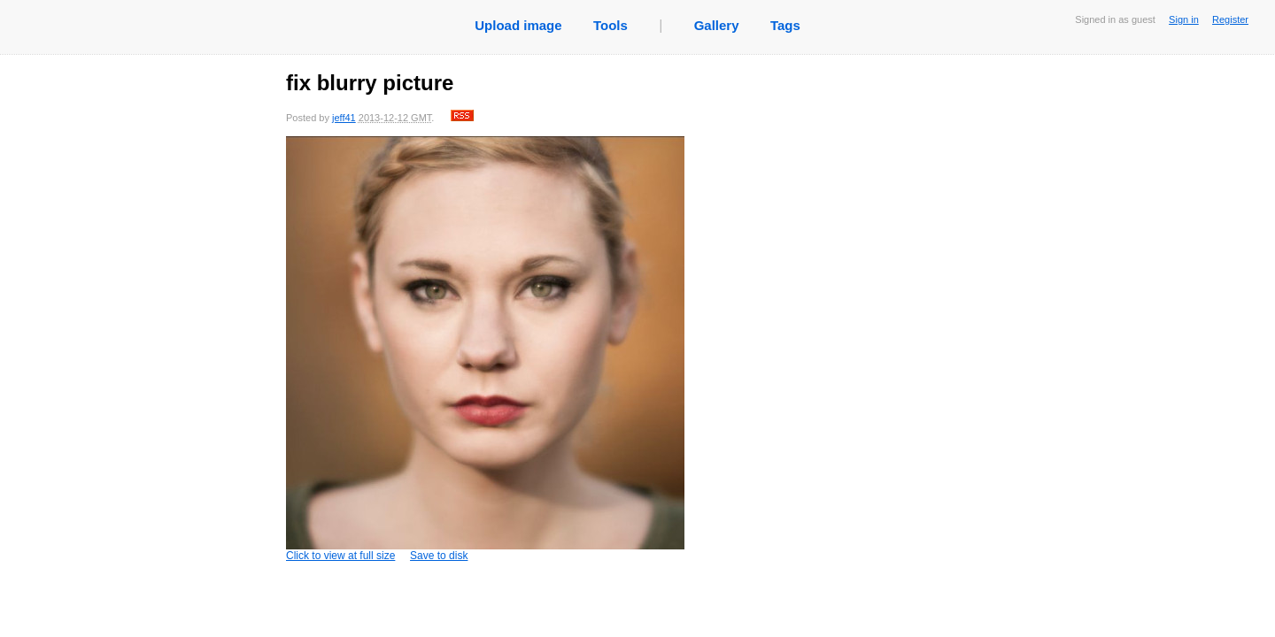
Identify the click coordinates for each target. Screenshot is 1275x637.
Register (1230, 19)
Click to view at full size (485, 349)
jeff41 (344, 117)
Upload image (518, 25)
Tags (785, 25)
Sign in (1184, 19)
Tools (610, 25)
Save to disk (439, 555)
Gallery (716, 25)
